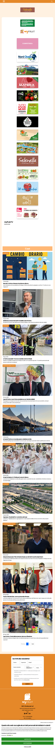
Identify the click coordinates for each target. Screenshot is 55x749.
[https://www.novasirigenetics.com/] (27, 96)
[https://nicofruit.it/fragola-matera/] (27, 83)
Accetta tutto (27, 739)
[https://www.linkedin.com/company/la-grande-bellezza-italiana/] (27, 122)
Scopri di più (7, 224)
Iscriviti (27, 684)
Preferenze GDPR (27, 746)
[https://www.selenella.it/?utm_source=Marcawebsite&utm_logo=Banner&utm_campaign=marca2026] (27, 162)
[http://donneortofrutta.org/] (27, 44)
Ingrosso (5, 253)
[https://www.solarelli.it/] (27, 149)
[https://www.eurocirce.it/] (27, 70)
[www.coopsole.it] (27, 214)
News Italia (11, 365)
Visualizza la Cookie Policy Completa (8, 733)
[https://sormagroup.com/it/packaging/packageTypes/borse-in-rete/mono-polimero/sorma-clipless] (27, 175)
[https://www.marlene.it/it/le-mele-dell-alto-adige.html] (27, 188)
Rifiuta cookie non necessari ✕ (47, 722)
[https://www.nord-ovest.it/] (27, 57)
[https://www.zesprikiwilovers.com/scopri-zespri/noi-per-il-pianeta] (27, 23)
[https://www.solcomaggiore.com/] (27, 201)
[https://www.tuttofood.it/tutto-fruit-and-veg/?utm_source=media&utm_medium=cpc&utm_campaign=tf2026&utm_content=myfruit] (27, 109)
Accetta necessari (27, 743)
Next (33, 644)
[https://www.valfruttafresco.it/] (27, 136)
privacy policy (27, 679)
